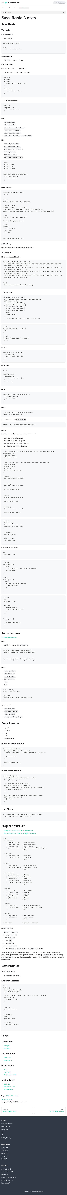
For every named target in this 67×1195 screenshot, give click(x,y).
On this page (7, 12)
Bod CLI (4, 1175)
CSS (12, 1096)
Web (7, 1096)
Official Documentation (9, 637)
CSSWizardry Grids (10, 1075)
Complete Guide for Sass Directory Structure (18, 831)
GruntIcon (7, 1058)
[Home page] (3, 8)
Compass (7, 1046)
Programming (6, 1127)
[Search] (59, 2)
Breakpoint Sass (9, 1087)
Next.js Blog (6, 1169)
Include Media (9, 1089)
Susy (5, 1069)
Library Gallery (6, 1138)
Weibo (4, 1156)
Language (4, 1129)
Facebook (5, 1153)
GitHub (4, 1148)
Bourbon (7, 1048)
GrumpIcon (8, 1060)
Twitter (4, 1151)
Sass (16, 1096)
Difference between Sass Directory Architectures (20, 833)
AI (2, 1135)
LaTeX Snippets (7, 1180)
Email (4, 1159)
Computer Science (7, 1124)
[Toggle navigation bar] (2, 2)
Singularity (7, 1072)
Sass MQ (7, 1084)
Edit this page (6, 1100)
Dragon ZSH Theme (8, 1177)
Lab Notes (5, 1183)
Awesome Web (7, 1172)
